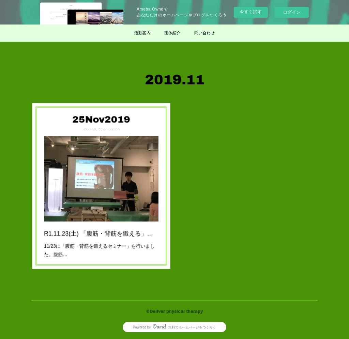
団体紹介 (172, 33)
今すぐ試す (251, 11)
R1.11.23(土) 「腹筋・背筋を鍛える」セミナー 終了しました (101, 225)
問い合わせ (204, 33)
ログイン (292, 12)
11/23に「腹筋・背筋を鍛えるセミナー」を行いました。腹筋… (100, 238)
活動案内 (142, 33)
